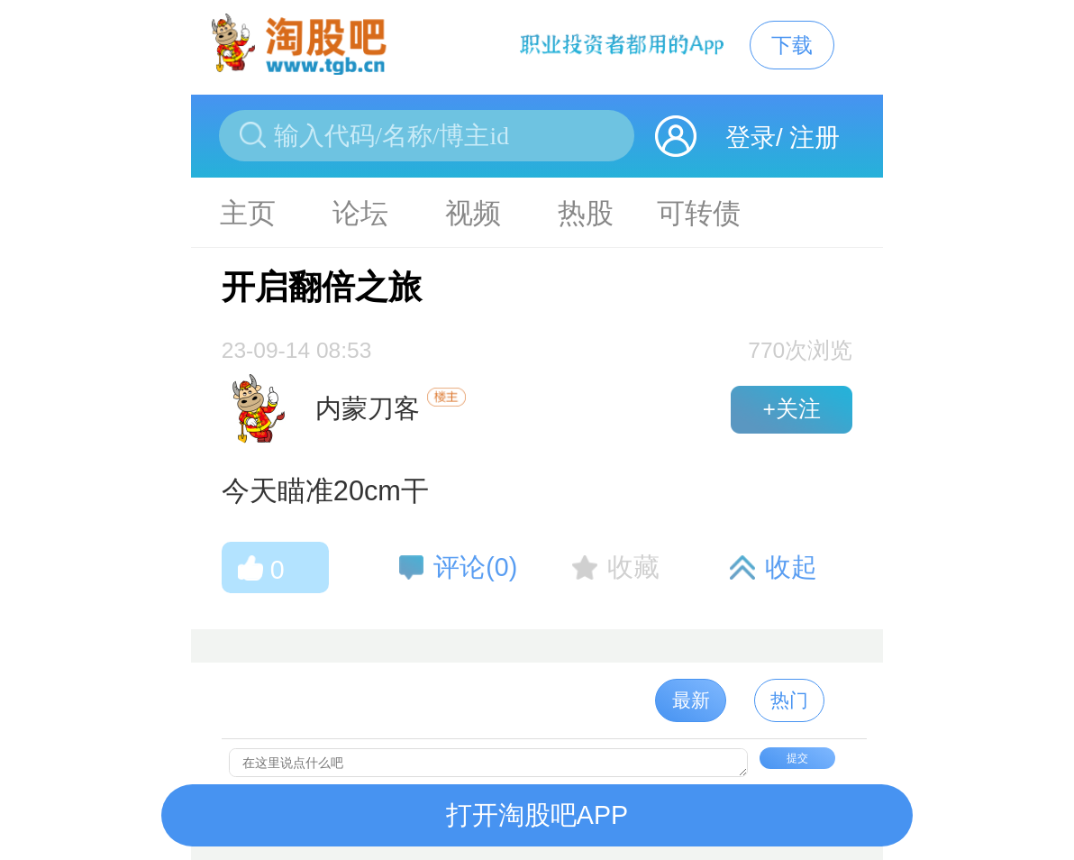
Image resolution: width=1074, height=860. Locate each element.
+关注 (791, 409)
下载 (792, 45)
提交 (797, 758)
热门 (789, 700)
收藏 (633, 567)
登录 (750, 137)
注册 (814, 137)
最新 (691, 700)
